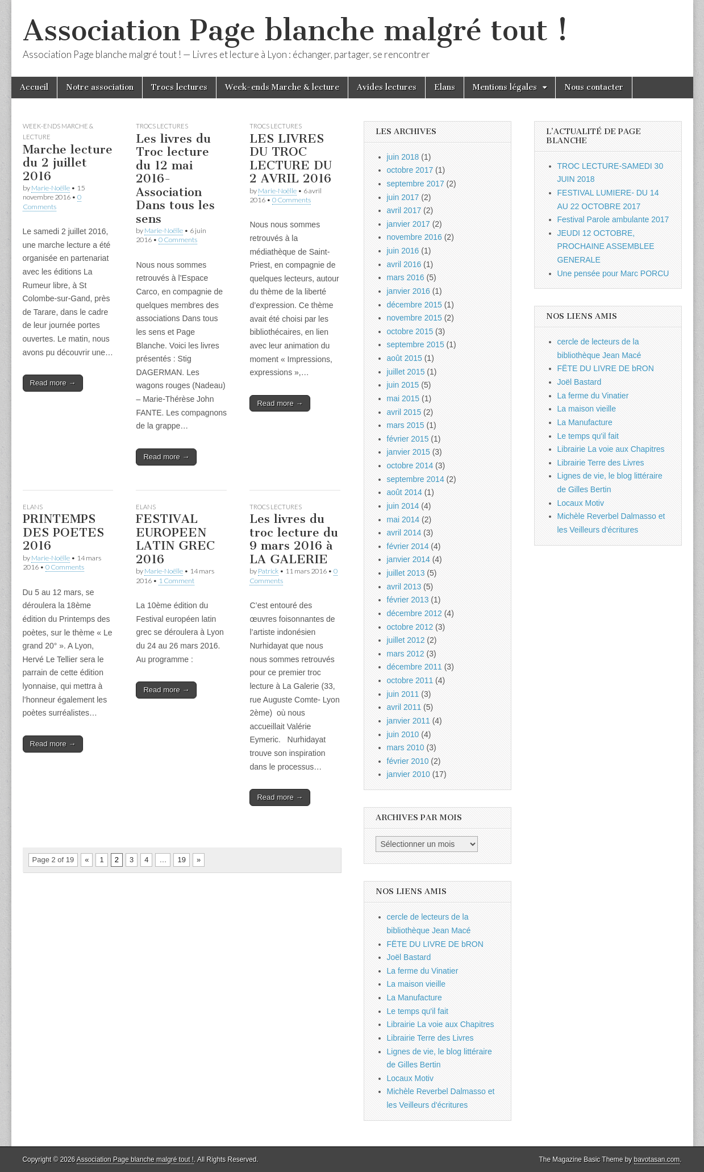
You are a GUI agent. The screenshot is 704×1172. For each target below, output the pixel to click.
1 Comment (176, 580)
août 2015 (404, 358)
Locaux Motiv (410, 1078)
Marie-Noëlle (50, 188)
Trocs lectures (179, 87)
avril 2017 (404, 210)
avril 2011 (404, 707)
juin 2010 (403, 734)
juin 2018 (403, 156)
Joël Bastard (409, 957)
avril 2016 (404, 264)
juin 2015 (403, 384)
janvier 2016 (408, 291)
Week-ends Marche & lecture (282, 87)
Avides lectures (386, 87)
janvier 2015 (408, 451)
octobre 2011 (410, 680)
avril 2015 (404, 412)
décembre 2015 (414, 304)
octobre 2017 (410, 169)
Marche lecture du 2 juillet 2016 (68, 162)
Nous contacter (593, 87)
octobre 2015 (410, 331)
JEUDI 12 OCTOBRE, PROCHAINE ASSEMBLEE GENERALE (606, 246)
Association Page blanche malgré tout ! (295, 30)
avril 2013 (404, 586)
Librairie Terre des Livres (430, 1037)
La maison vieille (416, 983)
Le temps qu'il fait (418, 1011)
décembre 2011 (414, 666)
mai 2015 (403, 398)
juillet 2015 (406, 371)
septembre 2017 (415, 183)
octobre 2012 (410, 626)
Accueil (34, 87)
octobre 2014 (410, 465)
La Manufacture (414, 997)
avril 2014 (404, 532)
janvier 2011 (408, 720)
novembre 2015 (414, 317)
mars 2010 (405, 747)
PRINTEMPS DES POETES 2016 (63, 532)
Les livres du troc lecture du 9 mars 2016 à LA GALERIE (293, 539)
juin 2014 (403, 505)
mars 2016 (405, 277)
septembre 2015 (415, 344)
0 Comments (52, 201)
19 (181, 859)
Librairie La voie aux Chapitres (440, 1024)
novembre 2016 (414, 237)
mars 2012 (405, 653)
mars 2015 (405, 425)
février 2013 (408, 599)
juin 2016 (403, 250)
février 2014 (408, 546)
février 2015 (408, 438)
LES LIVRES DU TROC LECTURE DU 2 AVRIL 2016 (290, 158)
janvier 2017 (408, 223)
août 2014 (404, 492)
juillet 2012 (406, 640)
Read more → (53, 383)
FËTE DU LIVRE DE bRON (435, 944)
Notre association (100, 87)
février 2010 (408, 761)
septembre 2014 (415, 479)
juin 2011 (403, 694)
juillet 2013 (406, 572)
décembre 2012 (414, 613)
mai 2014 (403, 519)
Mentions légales (505, 87)
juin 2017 (403, 197)
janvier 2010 (408, 774)
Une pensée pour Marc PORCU (613, 273)
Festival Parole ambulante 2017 (613, 219)
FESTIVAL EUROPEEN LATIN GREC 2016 (175, 539)
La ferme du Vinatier (423, 970)
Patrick (268, 571)
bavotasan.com (657, 1159)
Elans (444, 87)
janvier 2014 (408, 559)
